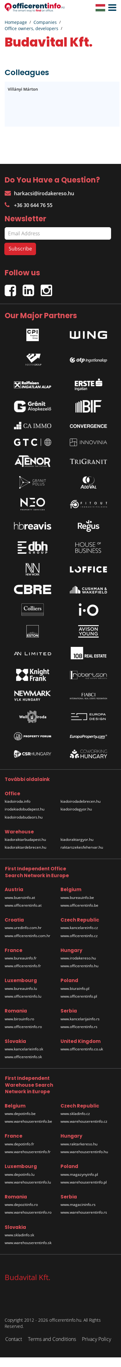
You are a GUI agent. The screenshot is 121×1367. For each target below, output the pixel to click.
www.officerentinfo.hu (79, 965)
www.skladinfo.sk (19, 1235)
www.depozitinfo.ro (21, 1204)
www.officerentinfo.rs (78, 1026)
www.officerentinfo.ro (23, 1026)
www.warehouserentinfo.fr (28, 1151)
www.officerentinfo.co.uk (81, 1049)
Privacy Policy (96, 1339)
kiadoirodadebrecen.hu (80, 801)
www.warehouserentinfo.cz (83, 1121)
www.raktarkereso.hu (78, 1144)
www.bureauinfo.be (77, 897)
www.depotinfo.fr (19, 1144)
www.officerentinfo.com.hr (27, 935)
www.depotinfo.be (20, 1113)
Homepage (16, 22)
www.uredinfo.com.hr (23, 927)
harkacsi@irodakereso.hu (39, 193)
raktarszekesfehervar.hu (81, 847)
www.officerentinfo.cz (79, 935)
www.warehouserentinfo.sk (28, 1242)
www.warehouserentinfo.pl (83, 1182)
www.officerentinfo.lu (23, 996)
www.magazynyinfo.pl (79, 1174)
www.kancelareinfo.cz (79, 927)
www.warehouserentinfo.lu (28, 1182)
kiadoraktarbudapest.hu (25, 839)
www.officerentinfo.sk (23, 1056)
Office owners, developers (31, 28)
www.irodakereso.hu (78, 958)
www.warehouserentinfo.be (28, 1121)
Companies (45, 22)
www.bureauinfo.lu (21, 988)
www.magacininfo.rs (78, 1204)
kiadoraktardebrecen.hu (25, 847)
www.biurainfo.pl (74, 988)
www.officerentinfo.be (79, 905)
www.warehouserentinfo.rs (83, 1212)
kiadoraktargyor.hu (76, 839)
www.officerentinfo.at (23, 905)
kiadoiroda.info (17, 801)
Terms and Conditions (52, 1339)
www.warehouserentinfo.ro (28, 1212)
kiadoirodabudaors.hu (24, 817)
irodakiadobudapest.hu (24, 809)
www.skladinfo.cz (75, 1113)
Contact (13, 1339)
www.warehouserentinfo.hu (84, 1151)
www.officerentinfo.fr (23, 965)
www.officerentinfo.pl (78, 996)
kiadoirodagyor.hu (76, 809)
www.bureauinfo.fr (21, 958)
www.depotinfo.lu (19, 1174)
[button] (110, 8)
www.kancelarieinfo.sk (24, 1049)
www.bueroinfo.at (20, 897)
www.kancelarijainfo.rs (80, 1019)
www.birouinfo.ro (19, 1019)
